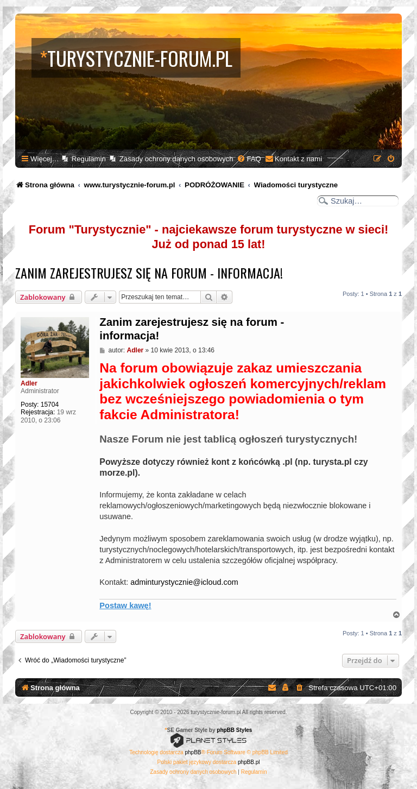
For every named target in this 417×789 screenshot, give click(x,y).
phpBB (193, 752)
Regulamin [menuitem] (89, 159)
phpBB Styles (234, 730)
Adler (29, 383)
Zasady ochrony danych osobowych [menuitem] (176, 159)
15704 (50, 404)
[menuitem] (249, 159)
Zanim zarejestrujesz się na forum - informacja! (149, 272)
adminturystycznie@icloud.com (184, 582)
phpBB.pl (249, 762)
